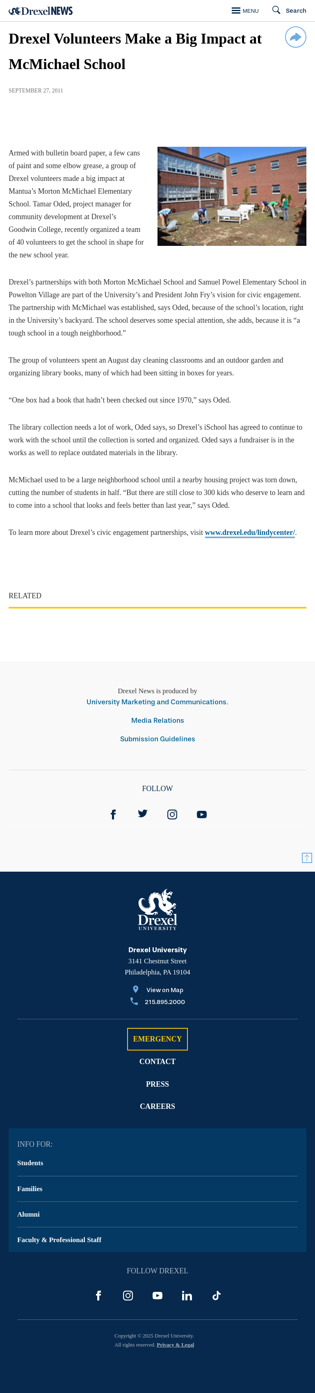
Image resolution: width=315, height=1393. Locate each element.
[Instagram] (172, 814)
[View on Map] (157, 991)
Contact (157, 1061)
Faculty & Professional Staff (59, 1240)
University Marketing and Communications (156, 702)
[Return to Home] (41, 11)
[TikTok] (216, 1295)
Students (30, 1163)
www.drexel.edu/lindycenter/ (250, 532)
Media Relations (157, 720)
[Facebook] (113, 814)
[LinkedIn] (187, 1295)
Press (157, 1084)
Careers (157, 1106)
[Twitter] (143, 814)
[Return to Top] (307, 858)
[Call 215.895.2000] (157, 1003)
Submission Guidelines (157, 739)
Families (29, 1189)
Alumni (28, 1214)
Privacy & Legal (175, 1345)
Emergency (157, 1039)
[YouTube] (202, 814)
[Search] (285, 10)
